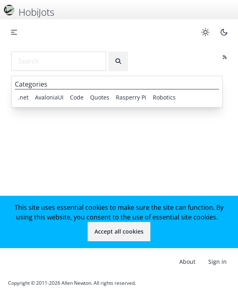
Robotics (164, 97)
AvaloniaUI (49, 97)
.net (23, 97)
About (187, 261)
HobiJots (36, 12)
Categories (31, 84)
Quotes (99, 97)
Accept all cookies (119, 231)
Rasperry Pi (131, 97)
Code (77, 97)
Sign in (217, 261)
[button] (14, 32)
